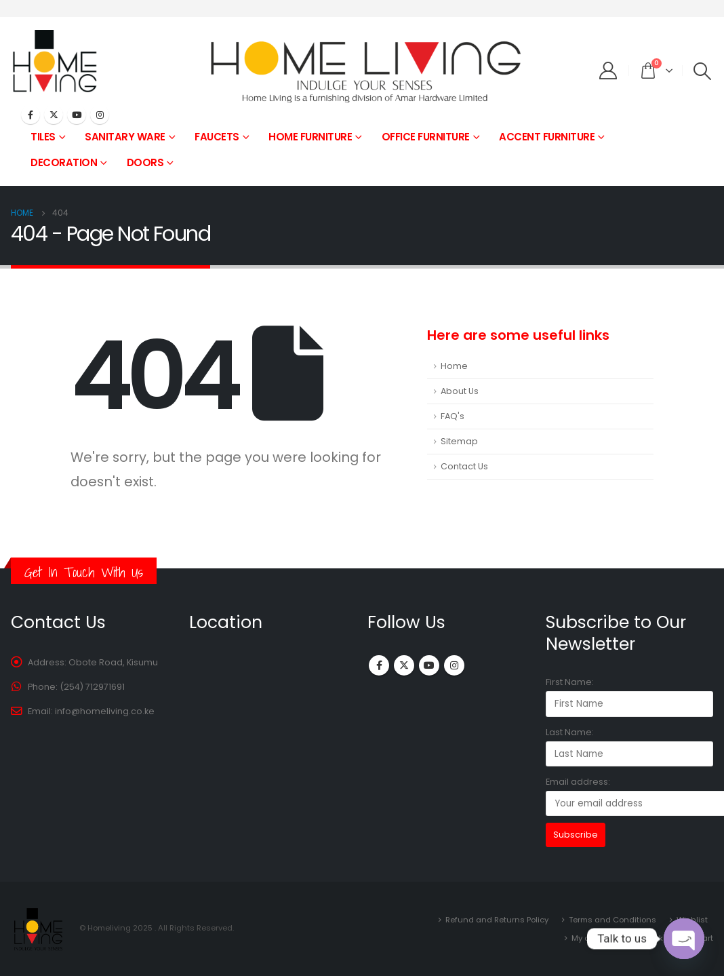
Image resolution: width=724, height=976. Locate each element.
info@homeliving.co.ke (105, 711)
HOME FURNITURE (310, 137)
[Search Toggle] (702, 71)
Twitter (404, 665)
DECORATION (64, 162)
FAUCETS (217, 137)
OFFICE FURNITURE (426, 137)
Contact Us (464, 466)
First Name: (570, 682)
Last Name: (570, 732)
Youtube (429, 665)
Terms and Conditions (612, 919)
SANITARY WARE (125, 137)
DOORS (145, 162)
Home (454, 366)
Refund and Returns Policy (496, 919)
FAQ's (452, 416)
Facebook (379, 665)
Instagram (454, 665)
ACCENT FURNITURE (547, 137)
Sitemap (459, 441)
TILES (43, 137)
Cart (704, 938)
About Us (460, 391)
